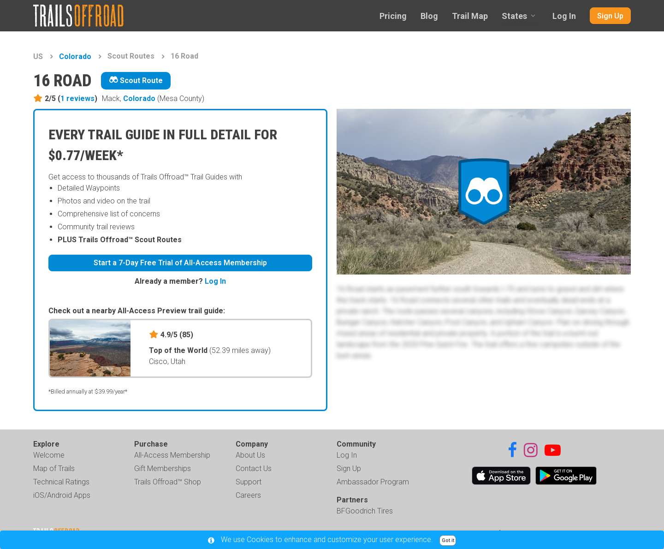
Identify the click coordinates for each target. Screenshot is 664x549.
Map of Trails (54, 468)
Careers (248, 495)
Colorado (75, 56)
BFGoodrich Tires (365, 511)
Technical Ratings (61, 481)
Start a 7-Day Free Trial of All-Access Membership (180, 262)
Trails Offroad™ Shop (167, 481)
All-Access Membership (172, 455)
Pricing (393, 16)
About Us (250, 455)
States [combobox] (514, 16)
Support (248, 481)
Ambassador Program (373, 481)
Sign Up (610, 16)
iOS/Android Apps (61, 495)
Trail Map (470, 16)
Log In (564, 16)
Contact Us (254, 468)
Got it (448, 540)
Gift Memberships (162, 468)
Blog (429, 16)
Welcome (49, 455)
